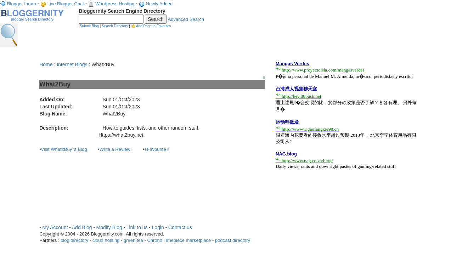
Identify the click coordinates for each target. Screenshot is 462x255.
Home (45, 64)
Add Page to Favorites (153, 26)
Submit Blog (89, 26)
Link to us (137, 227)
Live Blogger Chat (65, 3)
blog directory (74, 240)
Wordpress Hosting (114, 3)
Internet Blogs (72, 64)
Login (158, 227)
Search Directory (115, 26)
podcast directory (232, 240)
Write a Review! (116, 149)
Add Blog (82, 227)
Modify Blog (109, 227)
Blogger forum (21, 3)
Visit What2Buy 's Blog (64, 149)
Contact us (180, 227)
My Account (55, 227)
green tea (133, 240)
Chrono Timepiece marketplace (179, 240)
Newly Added (159, 3)
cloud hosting (106, 240)
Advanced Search (186, 19)
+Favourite (156, 149)
